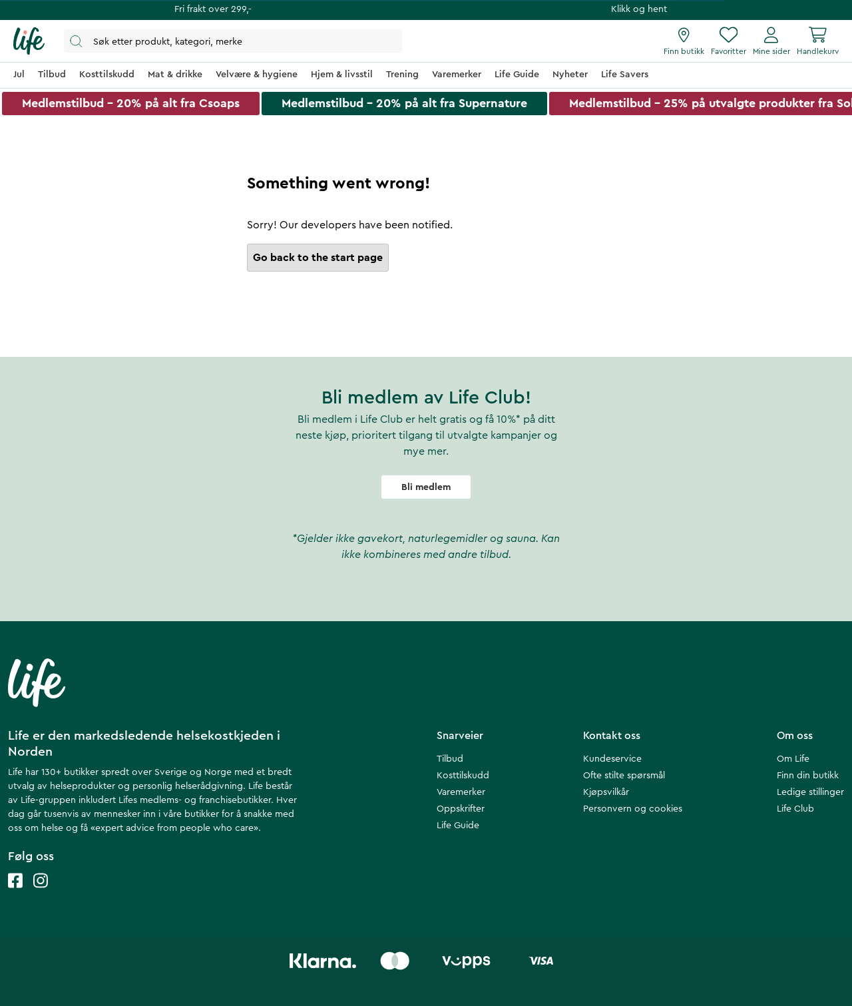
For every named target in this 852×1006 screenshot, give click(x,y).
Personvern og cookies (632, 809)
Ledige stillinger (810, 792)
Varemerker (461, 792)
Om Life (793, 759)
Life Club (795, 809)
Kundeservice (612, 759)
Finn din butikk (808, 775)
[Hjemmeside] (29, 41)
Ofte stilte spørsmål (624, 775)
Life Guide (458, 825)
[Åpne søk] (233, 41)
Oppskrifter (461, 809)
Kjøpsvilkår (606, 792)
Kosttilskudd (463, 775)
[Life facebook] (15, 893)
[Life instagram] (40, 893)
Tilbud (450, 759)
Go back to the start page (318, 257)
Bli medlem (426, 487)
